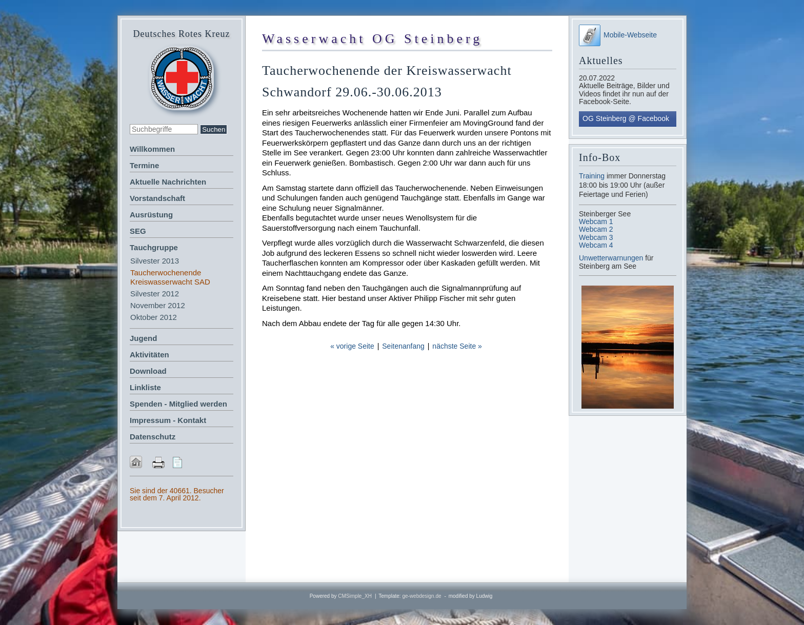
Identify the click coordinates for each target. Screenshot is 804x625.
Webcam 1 (596, 221)
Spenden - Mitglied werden (178, 403)
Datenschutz (152, 436)
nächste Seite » (457, 346)
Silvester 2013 (154, 260)
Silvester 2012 (154, 293)
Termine (144, 165)
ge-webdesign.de (421, 596)
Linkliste (145, 387)
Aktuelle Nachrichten (168, 181)
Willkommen (152, 149)
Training (592, 176)
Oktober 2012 (153, 317)
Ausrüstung (151, 214)
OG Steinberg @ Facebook (625, 118)
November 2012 (157, 305)
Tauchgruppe (154, 247)
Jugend (143, 338)
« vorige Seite (352, 346)
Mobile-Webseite (618, 35)
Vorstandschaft (157, 198)
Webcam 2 (596, 229)
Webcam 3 (596, 237)
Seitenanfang (403, 346)
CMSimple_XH (355, 596)
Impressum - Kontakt (168, 420)
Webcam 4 (596, 245)
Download (148, 371)
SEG (138, 231)
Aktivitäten (149, 354)
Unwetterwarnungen (612, 258)
